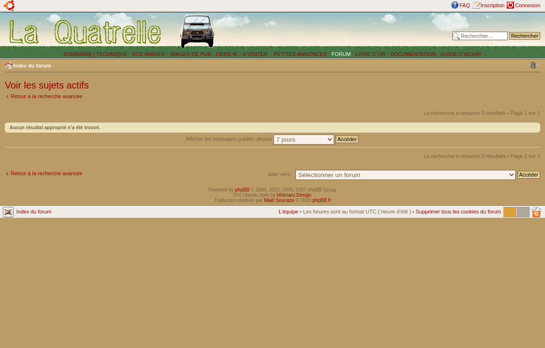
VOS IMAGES (148, 54)
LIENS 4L (228, 54)
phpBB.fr (322, 200)
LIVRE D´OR (371, 54)
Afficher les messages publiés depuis (272, 139)
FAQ (464, 5)
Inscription (492, 5)
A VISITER (255, 54)
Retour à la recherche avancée (46, 96)
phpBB (242, 189)
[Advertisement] (338, 31)
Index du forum (32, 65)
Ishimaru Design (294, 195)
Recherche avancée (516, 43)
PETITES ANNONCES (299, 54)
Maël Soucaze (279, 200)
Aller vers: (280, 174)
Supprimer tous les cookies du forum (458, 211)
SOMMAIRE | (79, 54)
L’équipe (288, 211)
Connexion (527, 5)
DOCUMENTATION (413, 54)
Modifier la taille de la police (533, 65)
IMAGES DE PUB (190, 54)
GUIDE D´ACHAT (461, 54)
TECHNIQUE (111, 54)
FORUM (340, 54)
